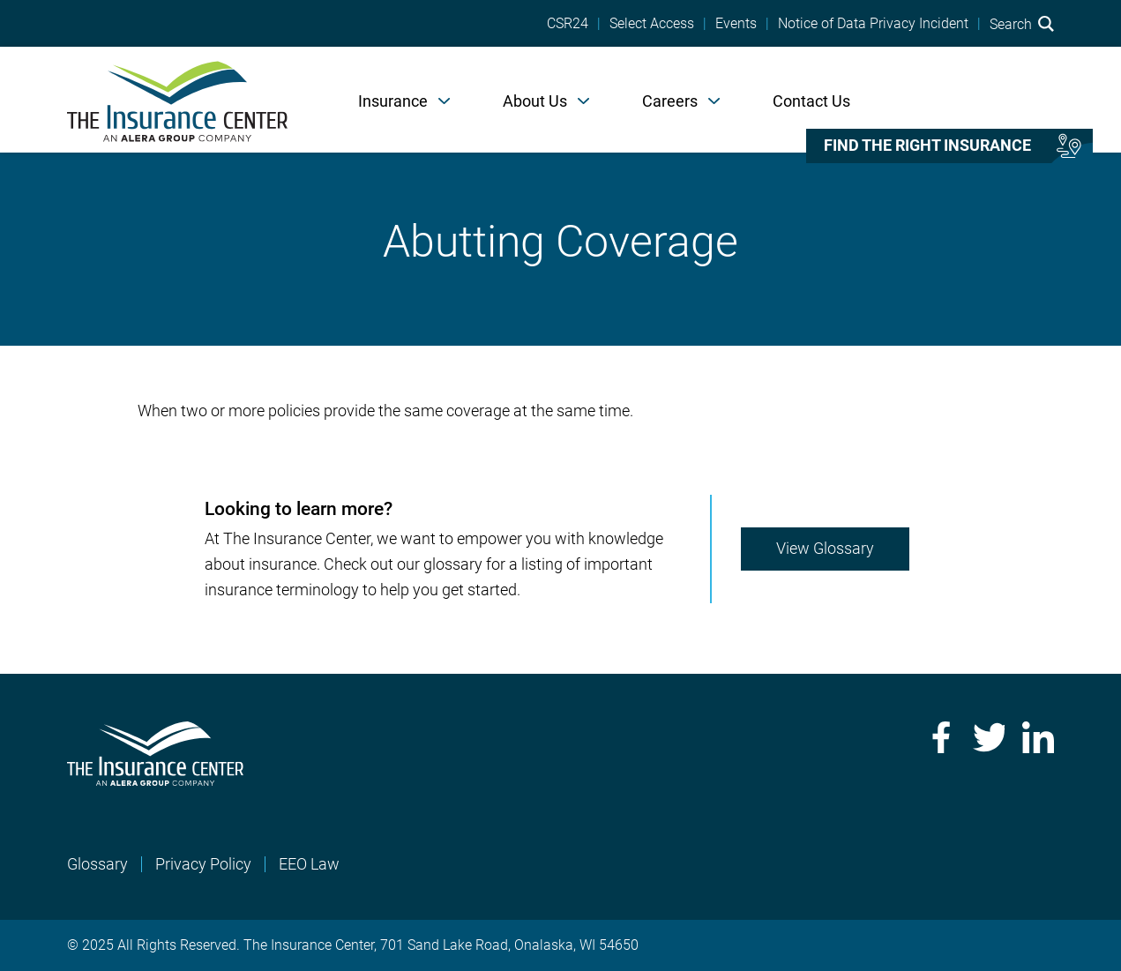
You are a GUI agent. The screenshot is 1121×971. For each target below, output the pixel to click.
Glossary (97, 864)
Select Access (651, 24)
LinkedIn (1038, 737)
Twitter (989, 737)
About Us (535, 101)
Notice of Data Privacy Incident (873, 24)
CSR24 (567, 24)
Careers (670, 101)
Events (736, 24)
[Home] (177, 100)
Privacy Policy (203, 864)
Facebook (939, 737)
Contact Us (811, 101)
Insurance (393, 101)
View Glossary (825, 548)
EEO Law (309, 864)
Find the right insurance (927, 145)
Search (1022, 24)
